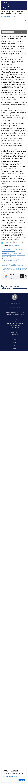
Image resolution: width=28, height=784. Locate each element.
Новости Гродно (15, 321)
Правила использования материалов (14, 314)
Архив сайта (15, 334)
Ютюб (14, 348)
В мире (9, 16)
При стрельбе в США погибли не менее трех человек (12, 250)
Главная (3, 16)
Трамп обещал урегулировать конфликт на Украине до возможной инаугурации (13, 255)
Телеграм (14, 338)
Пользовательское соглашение (15, 309)
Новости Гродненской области (15, 323)
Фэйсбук (15, 339)
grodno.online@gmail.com (18, 305)
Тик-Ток (15, 342)
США (13, 16)
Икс (15, 347)
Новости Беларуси (15, 325)
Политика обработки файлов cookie (15, 312)
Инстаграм (15, 341)
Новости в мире (15, 327)
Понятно (22, 780)
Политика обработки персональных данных (15, 310)
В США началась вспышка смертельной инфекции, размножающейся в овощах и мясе (13, 264)
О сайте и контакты (15, 307)
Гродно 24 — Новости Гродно (15, 297)
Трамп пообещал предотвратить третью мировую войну (12, 259)
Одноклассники (15, 344)
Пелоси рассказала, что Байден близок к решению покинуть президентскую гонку (14, 270)
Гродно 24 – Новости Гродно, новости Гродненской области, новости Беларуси (6, 5)
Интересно (15, 329)
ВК (14, 345)
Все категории (15, 332)
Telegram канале (13, 245)
